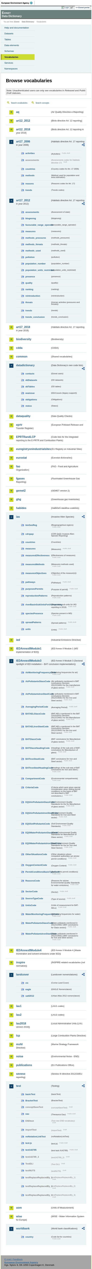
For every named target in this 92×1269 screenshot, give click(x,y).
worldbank (23, 1228)
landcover (22, 974)
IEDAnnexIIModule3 (28, 660)
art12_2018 (23, 129)
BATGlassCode (33, 739)
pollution (30, 257)
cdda (19, 347)
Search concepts (42, 103)
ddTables (30, 386)
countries (30, 169)
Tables (7, 39)
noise (19, 1056)
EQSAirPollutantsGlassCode (37, 802)
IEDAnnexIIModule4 (28, 950)
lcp (18, 1035)
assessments (32, 212)
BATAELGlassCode (35, 713)
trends (28, 190)
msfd (19, 1044)
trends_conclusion (35, 317)
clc (26, 983)
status (28, 406)
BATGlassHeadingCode (37, 748)
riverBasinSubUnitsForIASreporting (37, 604)
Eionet (16, 22)
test (18, 1085)
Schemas (9, 51)
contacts (29, 373)
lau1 (19, 1006)
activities (30, 153)
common (21, 356)
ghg (18, 499)
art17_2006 (23, 141)
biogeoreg (30, 218)
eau (27, 1114)
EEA (18, 3)
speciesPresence (34, 613)
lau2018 (21, 1023)
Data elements (11, 45)
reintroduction (32, 296)
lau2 (19, 1014)
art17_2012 (23, 200)
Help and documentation (16, 27)
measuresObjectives (36, 573)
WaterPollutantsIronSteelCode (37, 933)
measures (30, 231)
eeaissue (30, 393)
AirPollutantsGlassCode (37, 681)
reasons (29, 183)
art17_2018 (23, 327)
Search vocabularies (19, 103)
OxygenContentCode (36, 865)
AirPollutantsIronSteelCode (37, 694)
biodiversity (23, 339)
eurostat (21, 457)
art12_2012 (23, 120)
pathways (30, 582)
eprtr (19, 424)
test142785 (30, 1150)
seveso (20, 1073)
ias (18, 516)
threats (29, 302)
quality (28, 283)
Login (67, 7)
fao (18, 466)
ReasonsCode (32, 880)
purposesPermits (34, 589)
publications (24, 1065)
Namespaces (11, 68)
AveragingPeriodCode (36, 706)
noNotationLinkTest (35, 1136)
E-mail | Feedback (13, 1259)
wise (19, 1216)
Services (8, 63)
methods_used (33, 250)
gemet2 (21, 490)
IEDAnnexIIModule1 (28, 648)
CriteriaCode (31, 787)
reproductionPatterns (36, 595)
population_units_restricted (37, 270)
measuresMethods (34, 564)
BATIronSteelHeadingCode (37, 768)
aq (17, 112)
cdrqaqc (29, 534)
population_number (35, 263)
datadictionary (25, 365)
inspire (20, 962)
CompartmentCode (35, 778)
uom (19, 1207)
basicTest (30, 1094)
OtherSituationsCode (36, 854)
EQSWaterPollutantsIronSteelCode (37, 843)
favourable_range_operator (37, 225)
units (28, 629)
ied (18, 639)
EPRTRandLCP (26, 436)
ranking (29, 289)
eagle (28, 989)
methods (29, 175)
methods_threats (34, 244)
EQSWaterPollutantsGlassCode (37, 832)
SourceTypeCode (34, 898)
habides (21, 508)
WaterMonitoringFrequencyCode (37, 914)
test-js (28, 1143)
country (29, 1237)
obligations (31, 399)
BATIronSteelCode (34, 759)
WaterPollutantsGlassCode (37, 923)
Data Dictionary (28, 22)
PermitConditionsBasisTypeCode (37, 872)
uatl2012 (29, 996)
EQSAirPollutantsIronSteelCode (37, 813)
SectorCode (31, 891)
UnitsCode (30, 905)
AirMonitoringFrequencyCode (37, 672)
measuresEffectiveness (37, 555)
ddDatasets (31, 380)
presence (30, 276)
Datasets (8, 33)
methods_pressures (35, 238)
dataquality (23, 416)
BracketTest (31, 1100)
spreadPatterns (33, 622)
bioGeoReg (31, 525)
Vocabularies (11, 57)
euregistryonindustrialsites (33, 449)
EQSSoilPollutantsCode (37, 823)
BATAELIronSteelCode (37, 726)
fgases (20, 478)
